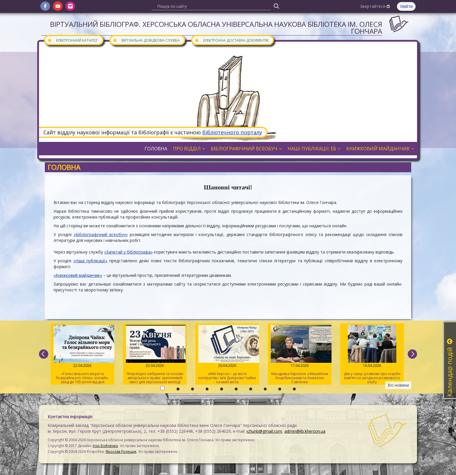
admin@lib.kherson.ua (304, 431)
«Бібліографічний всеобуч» (101, 234)
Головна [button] (156, 148)
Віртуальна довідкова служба (146, 40)
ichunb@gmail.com (264, 431)
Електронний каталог (72, 40)
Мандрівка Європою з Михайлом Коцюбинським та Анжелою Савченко (300, 354)
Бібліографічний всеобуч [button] (246, 148)
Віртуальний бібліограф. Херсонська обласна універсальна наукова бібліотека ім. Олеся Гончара (216, 27)
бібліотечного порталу (232, 132)
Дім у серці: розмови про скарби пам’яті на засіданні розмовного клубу (372, 354)
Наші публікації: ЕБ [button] (314, 148)
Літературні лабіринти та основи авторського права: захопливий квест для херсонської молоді (155, 354)
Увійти (406, 6)
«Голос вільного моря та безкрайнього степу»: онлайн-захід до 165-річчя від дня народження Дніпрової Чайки (82, 355)
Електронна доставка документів (231, 40)
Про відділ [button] (189, 148)
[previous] (43, 354)
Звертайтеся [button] (375, 6)
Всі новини (398, 385)
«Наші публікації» (90, 260)
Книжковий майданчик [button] (380, 148)
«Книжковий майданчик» (78, 275)
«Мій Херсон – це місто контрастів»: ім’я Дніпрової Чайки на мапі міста (227, 354)
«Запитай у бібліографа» (128, 252)
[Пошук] (276, 5)
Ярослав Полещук (121, 451)
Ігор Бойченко (105, 445)
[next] (412, 354)
